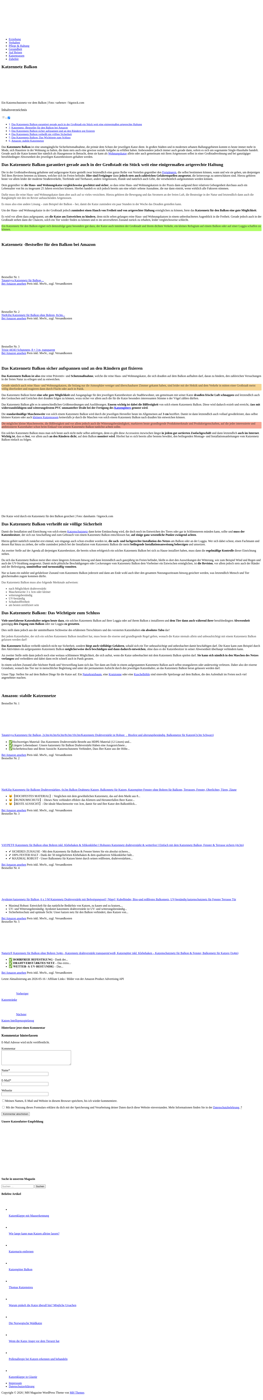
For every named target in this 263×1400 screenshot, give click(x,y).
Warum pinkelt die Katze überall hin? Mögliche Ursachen (42, 1308)
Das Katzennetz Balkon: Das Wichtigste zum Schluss (40, 137)
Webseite (6, 1093)
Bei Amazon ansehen (13, 283)
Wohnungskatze (117, 153)
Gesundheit (15, 49)
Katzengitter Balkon (20, 1272)
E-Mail (5, 1083)
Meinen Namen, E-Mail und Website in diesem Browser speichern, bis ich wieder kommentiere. (61, 1103)
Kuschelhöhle (142, 674)
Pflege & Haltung (19, 45)
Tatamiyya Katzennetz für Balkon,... (22, 280)
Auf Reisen (15, 52)
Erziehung (15, 39)
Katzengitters (122, 407)
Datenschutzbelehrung (226, 1110)
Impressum (15, 1385)
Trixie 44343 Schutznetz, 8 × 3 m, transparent (28, 349)
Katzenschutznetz (77, 531)
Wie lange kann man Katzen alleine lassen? (34, 1236)
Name (4, 1073)
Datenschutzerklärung (21, 1389)
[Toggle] (9, 118)
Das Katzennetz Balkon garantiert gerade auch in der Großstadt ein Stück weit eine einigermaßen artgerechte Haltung (76, 124)
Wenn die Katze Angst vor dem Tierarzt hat (34, 1343)
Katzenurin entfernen (21, 1254)
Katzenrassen (16, 55)
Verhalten (14, 42)
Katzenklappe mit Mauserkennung (29, 1218)
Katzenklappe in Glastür (23, 1379)
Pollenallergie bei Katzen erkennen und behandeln (38, 1361)
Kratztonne (115, 674)
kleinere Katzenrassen (45, 417)
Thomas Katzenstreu (21, 1290)
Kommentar (8, 1048)
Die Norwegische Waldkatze (25, 1325)
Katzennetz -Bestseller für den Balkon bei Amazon (39, 127)
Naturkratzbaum (92, 674)
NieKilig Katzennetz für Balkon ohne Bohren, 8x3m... (33, 315)
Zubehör (14, 59)
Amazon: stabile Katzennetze (27, 140)
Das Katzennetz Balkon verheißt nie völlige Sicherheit (41, 134)
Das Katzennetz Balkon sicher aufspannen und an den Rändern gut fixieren (53, 130)
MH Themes (77, 1395)
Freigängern (169, 172)
